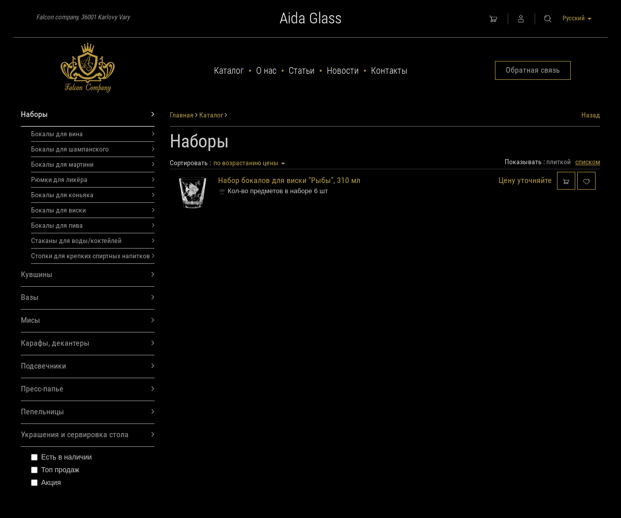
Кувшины (87, 275)
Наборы (87, 114)
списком (587, 162)
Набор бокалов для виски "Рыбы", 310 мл (289, 180)
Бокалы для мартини (92, 164)
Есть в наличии (61, 457)
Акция (46, 482)
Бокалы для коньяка (92, 195)
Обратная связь (533, 70)
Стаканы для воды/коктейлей (92, 240)
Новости (343, 70)
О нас (266, 70)
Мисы (87, 320)
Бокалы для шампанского (92, 149)
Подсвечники (87, 366)
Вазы (87, 297)
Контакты (389, 70)
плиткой (558, 162)
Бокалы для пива (92, 225)
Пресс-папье (87, 389)
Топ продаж (55, 470)
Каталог (229, 70)
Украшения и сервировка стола (87, 435)
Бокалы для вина (92, 134)
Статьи (302, 70)
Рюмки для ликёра (92, 179)
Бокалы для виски (92, 210)
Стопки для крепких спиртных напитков (92, 256)
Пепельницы (87, 412)
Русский (577, 18)
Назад (590, 115)
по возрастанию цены (249, 163)
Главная (182, 115)
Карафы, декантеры (87, 343)
